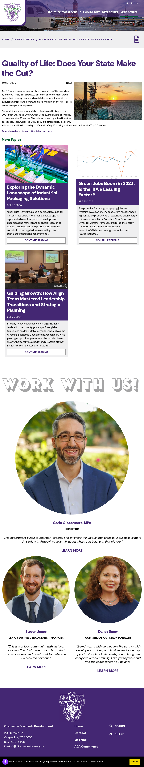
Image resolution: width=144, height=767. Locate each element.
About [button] (52, 12)
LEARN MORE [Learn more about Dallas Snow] (108, 670)
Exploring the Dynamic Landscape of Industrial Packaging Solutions (32, 193)
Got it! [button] (134, 762)
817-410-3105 (14, 742)
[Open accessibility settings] (5, 762)
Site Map (80, 740)
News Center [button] (128, 12)
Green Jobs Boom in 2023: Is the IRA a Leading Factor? (107, 189)
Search (118, 726)
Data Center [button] (110, 12)
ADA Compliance (86, 746)
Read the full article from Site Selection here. (27, 131)
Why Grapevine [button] (67, 12)
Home (78, 726)
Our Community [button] (90, 12)
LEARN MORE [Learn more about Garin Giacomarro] (72, 550)
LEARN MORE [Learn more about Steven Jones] (36, 667)
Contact (80, 733)
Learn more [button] (96, 761)
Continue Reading (36, 240)
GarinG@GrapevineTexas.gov (24, 746)
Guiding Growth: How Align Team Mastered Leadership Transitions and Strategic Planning (36, 301)
